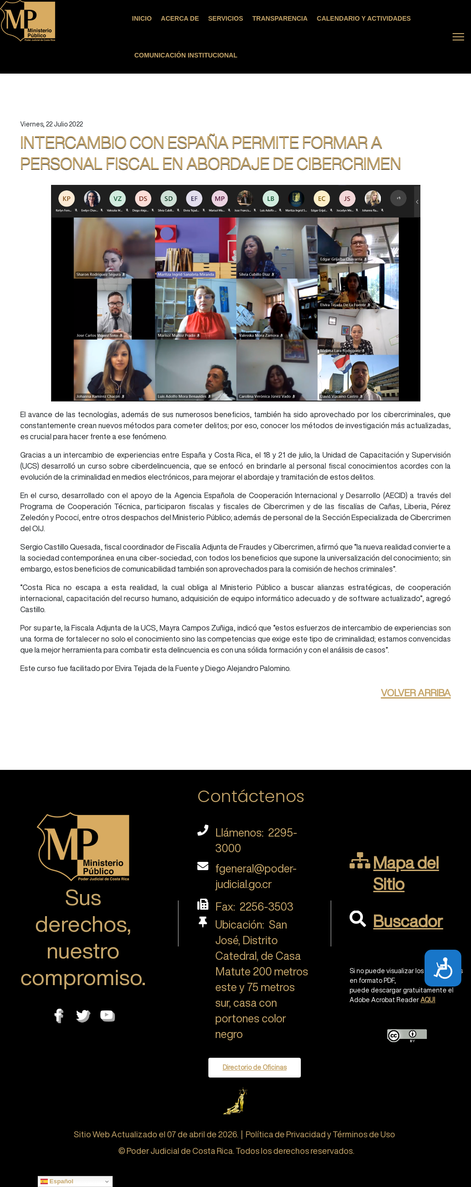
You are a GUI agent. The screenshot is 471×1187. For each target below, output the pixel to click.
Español (57, 1181)
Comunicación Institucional (185, 55)
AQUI (427, 1000)
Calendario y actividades (364, 18)
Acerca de (180, 18)
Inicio (142, 18)
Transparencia (280, 18)
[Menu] (458, 36)
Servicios (225, 18)
